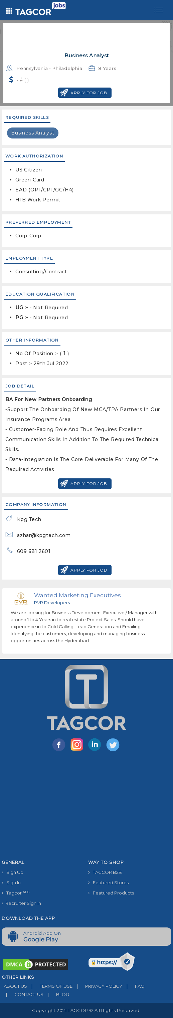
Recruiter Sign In (21, 903)
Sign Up (12, 872)
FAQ (133, 986)
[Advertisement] (86, 806)
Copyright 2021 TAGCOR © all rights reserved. (86, 1010)
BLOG (56, 994)
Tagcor (15, 893)
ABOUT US (14, 986)
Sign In (11, 882)
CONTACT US (22, 994)
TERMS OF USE (49, 986)
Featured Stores (108, 882)
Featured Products (111, 892)
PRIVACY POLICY (97, 986)
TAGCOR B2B (105, 872)
